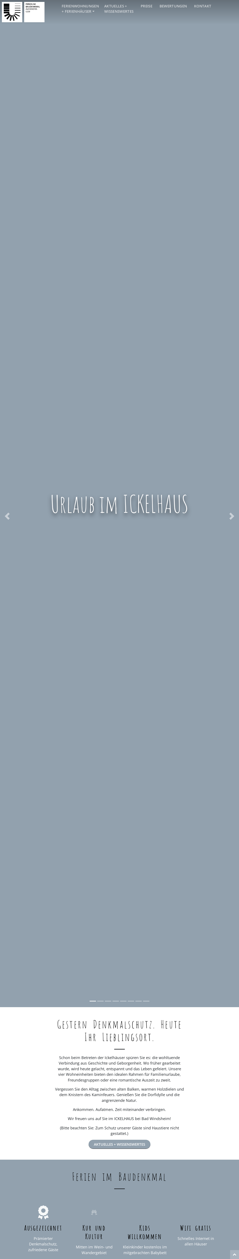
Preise (146, 6)
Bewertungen (173, 6)
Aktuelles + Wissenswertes (118, 9)
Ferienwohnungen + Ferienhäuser (80, 9)
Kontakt (202, 6)
